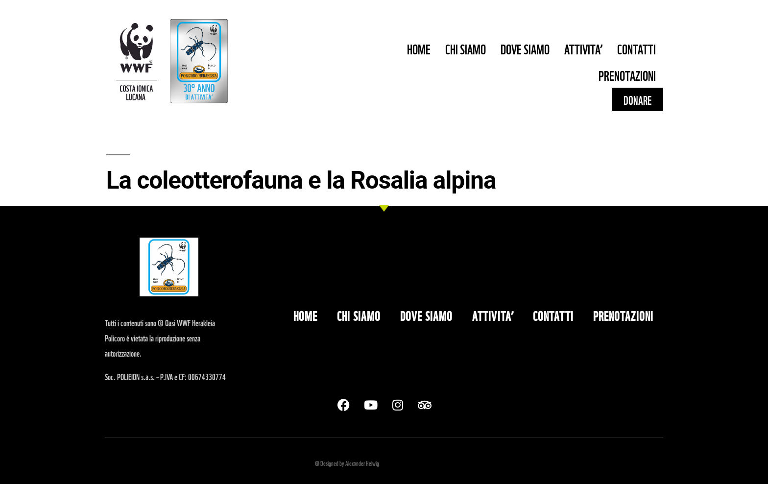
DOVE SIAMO (525, 48)
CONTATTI (636, 48)
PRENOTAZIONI (627, 74)
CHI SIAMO (465, 48)
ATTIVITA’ (583, 48)
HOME (419, 48)
